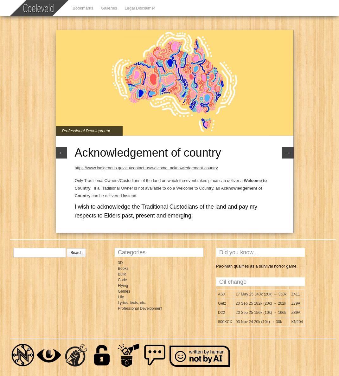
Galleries (109, 8)
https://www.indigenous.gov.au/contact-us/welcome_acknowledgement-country (146, 167)
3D (120, 263)
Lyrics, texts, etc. (132, 303)
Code (122, 280)
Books (123, 268)
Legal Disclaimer (140, 8)
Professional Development (86, 130)
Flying (123, 285)
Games (124, 291)
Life (121, 297)
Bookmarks (83, 8)
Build (122, 274)
